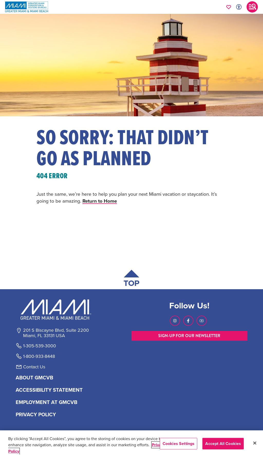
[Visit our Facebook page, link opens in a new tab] (188, 321)
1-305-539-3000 (39, 346)
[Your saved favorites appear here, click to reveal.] (228, 7)
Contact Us (34, 367)
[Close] (254, 443)
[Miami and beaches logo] (56, 309)
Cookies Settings (179, 443)
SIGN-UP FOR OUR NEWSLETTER (189, 336)
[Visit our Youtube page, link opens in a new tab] (201, 321)
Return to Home (99, 200)
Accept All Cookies (223, 443)
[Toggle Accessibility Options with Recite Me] (238, 7)
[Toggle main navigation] (252, 7)
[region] (131, 443)
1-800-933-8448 (39, 356)
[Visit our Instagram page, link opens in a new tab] (175, 321)
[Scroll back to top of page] (131, 279)
